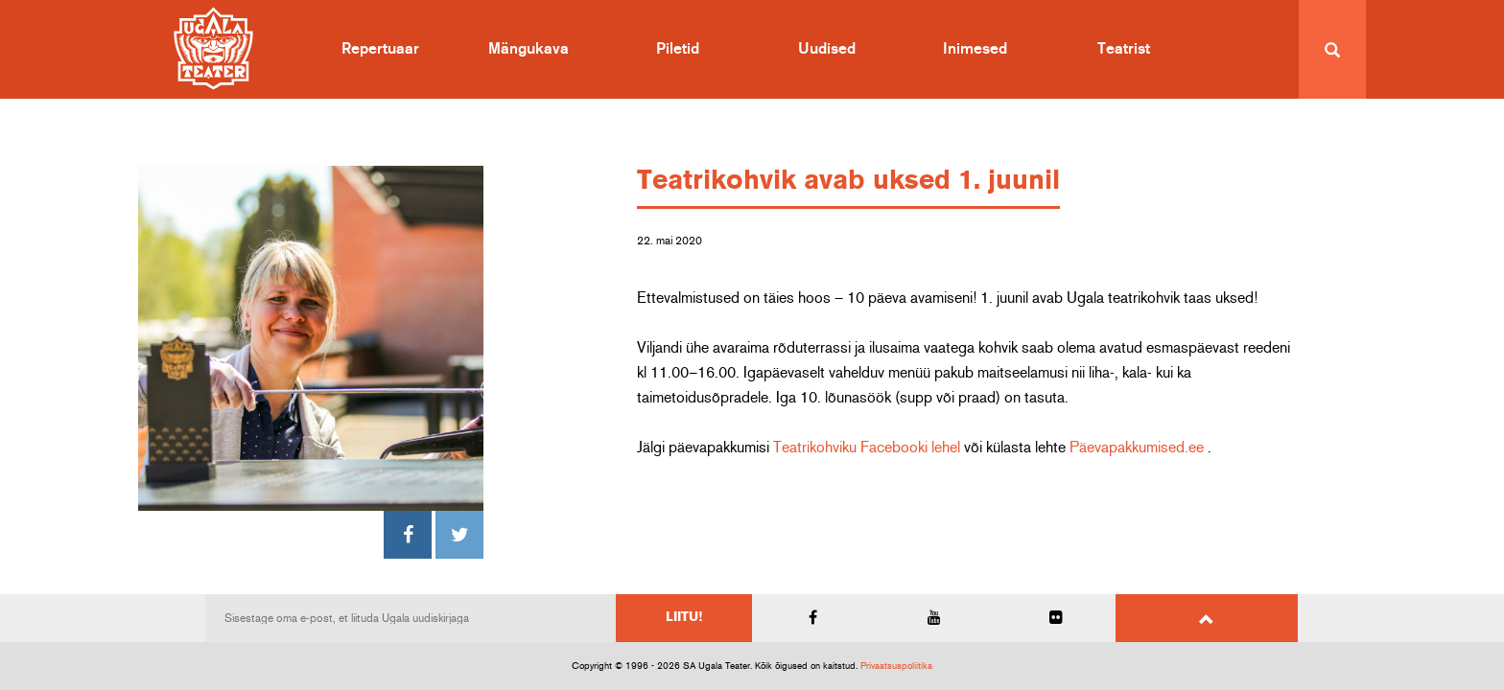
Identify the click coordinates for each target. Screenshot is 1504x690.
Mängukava (528, 49)
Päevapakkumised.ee (1136, 447)
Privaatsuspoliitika (896, 666)
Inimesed (975, 49)
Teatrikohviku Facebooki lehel (866, 447)
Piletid (677, 49)
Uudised (827, 49)
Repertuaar (380, 49)
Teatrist (1123, 49)
